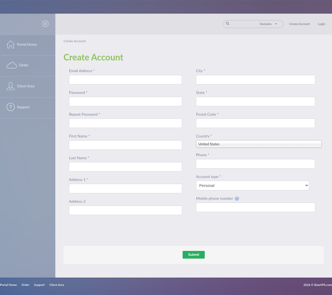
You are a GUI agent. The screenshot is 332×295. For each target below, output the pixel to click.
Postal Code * (207, 114)
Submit (193, 255)
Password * (78, 92)
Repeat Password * (84, 114)
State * (201, 92)
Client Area (56, 285)
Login (321, 24)
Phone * (202, 154)
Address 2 (77, 201)
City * (200, 70)
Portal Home (8, 285)
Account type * (208, 176)
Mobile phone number (217, 198)
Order (25, 285)
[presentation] (237, 228)
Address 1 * (78, 179)
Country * (204, 136)
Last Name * (79, 157)
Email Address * (82, 70)
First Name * (79, 136)
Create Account (299, 24)
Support (39, 285)
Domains (268, 24)
